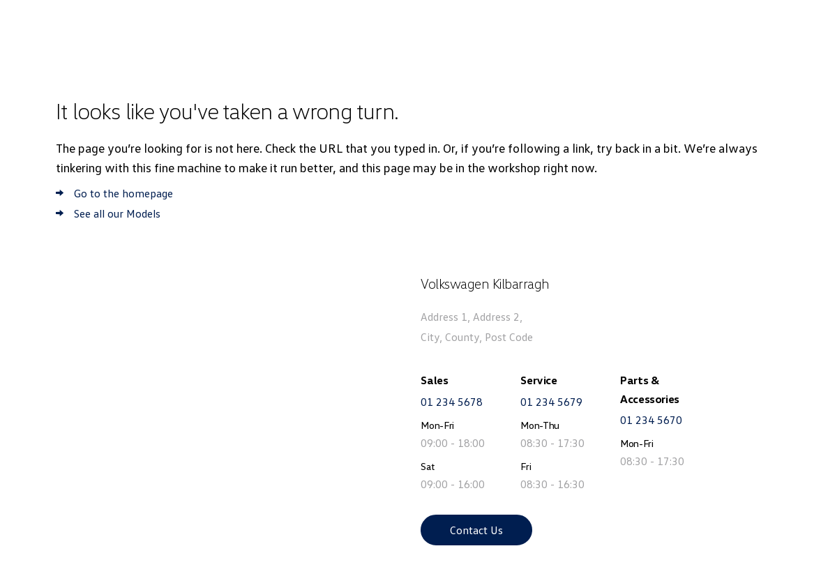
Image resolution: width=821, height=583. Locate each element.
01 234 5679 (551, 402)
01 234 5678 (452, 402)
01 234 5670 (651, 420)
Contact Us (476, 530)
